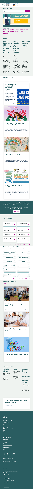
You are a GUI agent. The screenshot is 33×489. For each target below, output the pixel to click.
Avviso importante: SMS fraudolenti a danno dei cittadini (7, 47)
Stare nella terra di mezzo (12, 154)
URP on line (23, 252)
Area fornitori (5, 439)
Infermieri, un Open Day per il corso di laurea (16, 330)
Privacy (4, 424)
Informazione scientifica (7, 445)
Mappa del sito (5, 433)
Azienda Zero (5, 417)
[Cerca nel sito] (30, 4)
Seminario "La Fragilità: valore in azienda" (14, 186)
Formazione (5, 443)
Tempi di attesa (6, 370)
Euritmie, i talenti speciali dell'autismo (16, 354)
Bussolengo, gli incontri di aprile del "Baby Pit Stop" (15, 304)
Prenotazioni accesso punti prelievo (9, 252)
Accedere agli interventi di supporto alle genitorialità (9, 239)
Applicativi (5, 442)
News (6, 103)
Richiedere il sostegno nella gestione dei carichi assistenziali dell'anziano (23, 240)
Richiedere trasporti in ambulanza (8, 229)
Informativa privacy (7, 478)
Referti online (23, 269)
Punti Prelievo (6, 31)
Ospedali (23, 261)
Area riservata (5, 440)
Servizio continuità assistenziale (23, 274)
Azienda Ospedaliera (6, 418)
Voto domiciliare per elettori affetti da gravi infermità (16, 47)
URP (4, 430)
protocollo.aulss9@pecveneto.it (11, 471)
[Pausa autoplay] (6, 26)
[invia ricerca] (27, 11)
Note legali (5, 426)
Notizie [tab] (5, 79)
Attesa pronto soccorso (23, 257)
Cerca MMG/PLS (9, 257)
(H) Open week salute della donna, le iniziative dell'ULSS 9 (16, 124)
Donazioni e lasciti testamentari (21, 229)
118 (4, 431)
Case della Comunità (14, 31)
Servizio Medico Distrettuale (8, 29)
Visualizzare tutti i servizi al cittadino (20, 278)
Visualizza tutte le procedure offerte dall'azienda (18, 244)
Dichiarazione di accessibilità (8, 428)
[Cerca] (14, 11)
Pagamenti (10, 274)
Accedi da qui (16, 211)
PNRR (15, 369)
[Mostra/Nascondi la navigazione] (2, 4)
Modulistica (5, 33)
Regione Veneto (6, 416)
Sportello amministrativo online (22, 29)
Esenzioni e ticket (9, 269)
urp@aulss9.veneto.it (10, 470)
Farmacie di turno (23, 265)
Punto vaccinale (23, 31)
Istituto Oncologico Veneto (7, 420)
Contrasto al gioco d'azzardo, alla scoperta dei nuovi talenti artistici (10, 87)
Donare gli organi (7, 234)
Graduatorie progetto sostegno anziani (26, 44)
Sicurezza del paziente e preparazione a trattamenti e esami (26, 375)
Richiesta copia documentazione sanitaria (9, 224)
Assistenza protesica (22, 234)
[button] (4, 1)
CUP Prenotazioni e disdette (9, 265)
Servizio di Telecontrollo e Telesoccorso (23, 224)
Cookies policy (5, 427)
